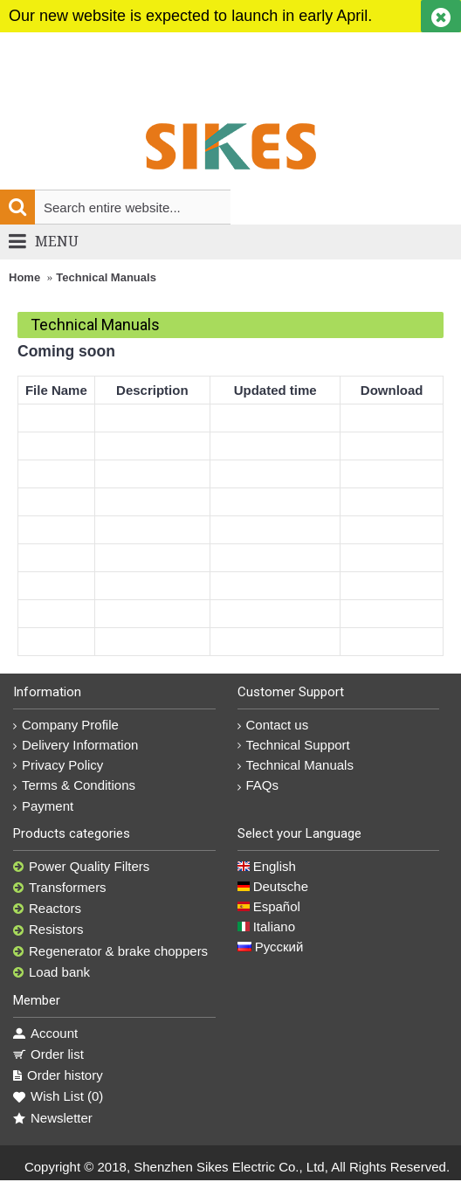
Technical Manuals (106, 277)
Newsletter (53, 1118)
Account (45, 1033)
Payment (43, 805)
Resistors (48, 929)
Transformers (60, 887)
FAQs (258, 785)
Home (24, 277)
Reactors (47, 908)
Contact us (273, 724)
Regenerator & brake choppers (110, 951)
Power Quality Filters (81, 866)
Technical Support (293, 744)
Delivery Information (75, 744)
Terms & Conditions (74, 785)
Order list (48, 1054)
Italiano (266, 926)
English (266, 866)
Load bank (51, 972)
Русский (270, 946)
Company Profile (66, 724)
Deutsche (273, 886)
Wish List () (58, 1096)
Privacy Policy (58, 764)
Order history (58, 1075)
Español (268, 906)
